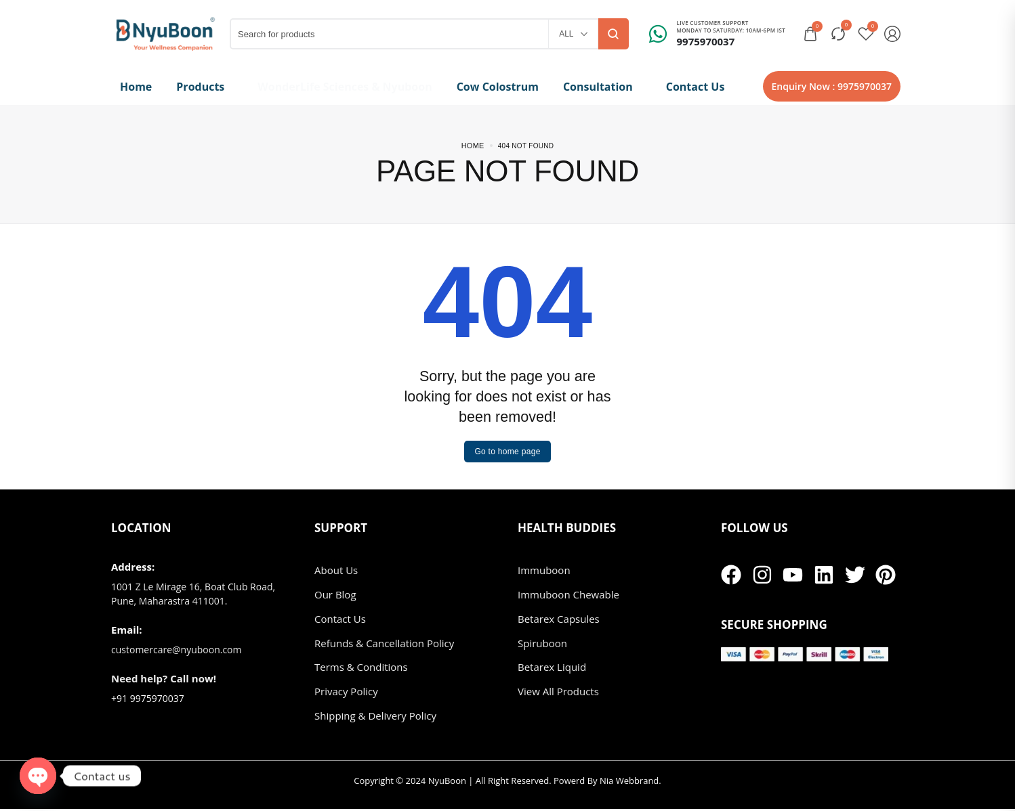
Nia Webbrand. (630, 783)
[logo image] (165, 33)
